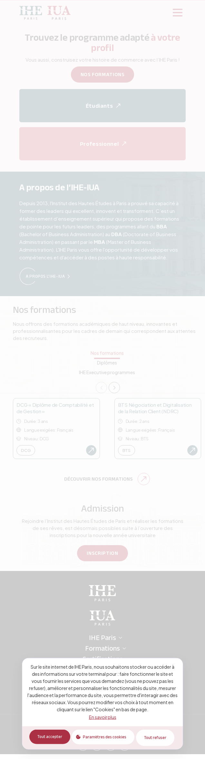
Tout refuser (156, 738)
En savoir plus (102, 718)
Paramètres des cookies (104, 738)
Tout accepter (47, 738)
